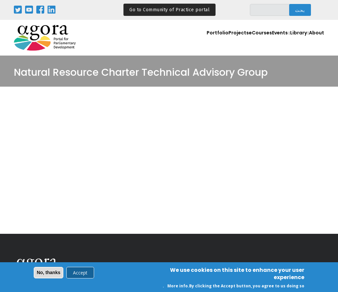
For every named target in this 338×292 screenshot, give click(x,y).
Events (267, 41)
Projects (217, 41)
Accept (80, 273)
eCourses (243, 41)
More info (177, 286)
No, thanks (48, 273)
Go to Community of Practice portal (169, 10)
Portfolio (192, 41)
